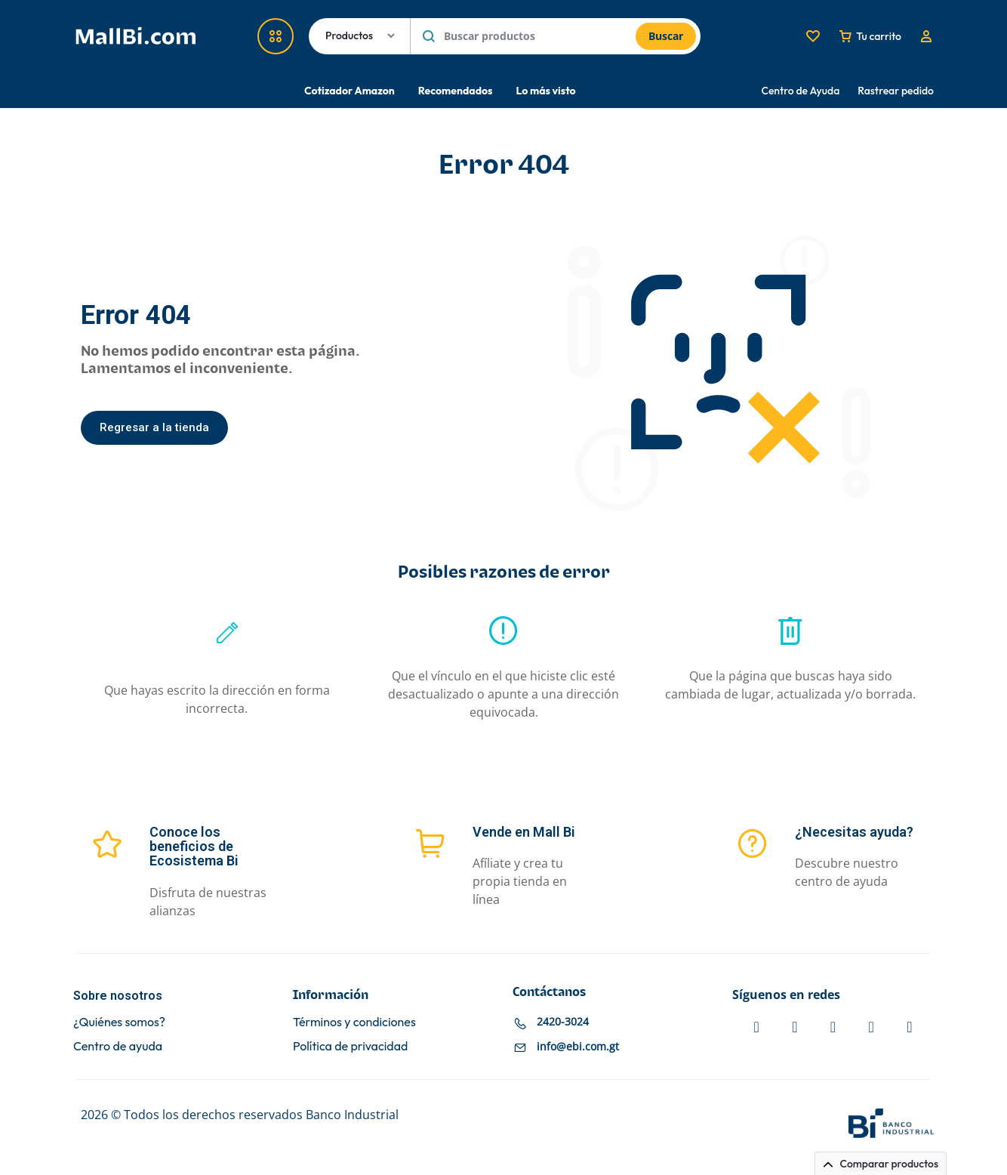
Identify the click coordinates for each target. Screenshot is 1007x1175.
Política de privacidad (350, 1046)
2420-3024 (563, 1021)
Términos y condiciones (354, 1022)
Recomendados (455, 90)
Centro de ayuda (117, 1046)
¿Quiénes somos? (119, 1022)
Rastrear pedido (896, 90)
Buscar (665, 36)
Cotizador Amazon (349, 90)
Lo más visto (545, 90)
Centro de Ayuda (801, 90)
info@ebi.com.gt (578, 1046)
